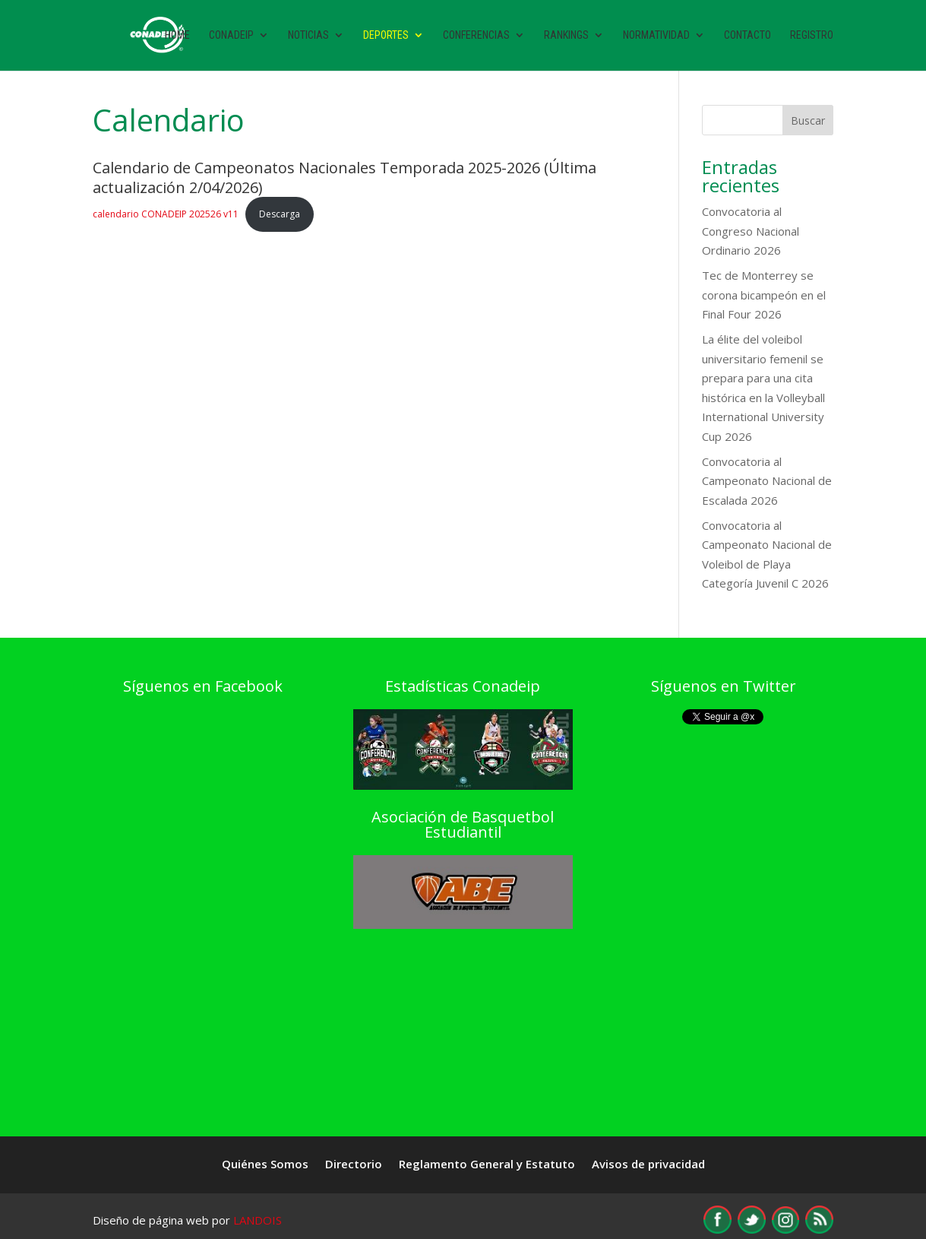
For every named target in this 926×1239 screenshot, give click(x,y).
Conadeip (231, 36)
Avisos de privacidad (648, 1164)
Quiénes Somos (265, 1164)
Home (177, 36)
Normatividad (656, 36)
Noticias (308, 36)
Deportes (386, 36)
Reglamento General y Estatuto (487, 1164)
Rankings (566, 36)
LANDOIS (257, 1220)
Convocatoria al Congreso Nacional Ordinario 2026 (750, 231)
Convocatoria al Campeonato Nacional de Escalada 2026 (767, 481)
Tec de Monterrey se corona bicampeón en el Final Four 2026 (764, 295)
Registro (811, 36)
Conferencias (476, 36)
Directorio (353, 1164)
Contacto (747, 36)
